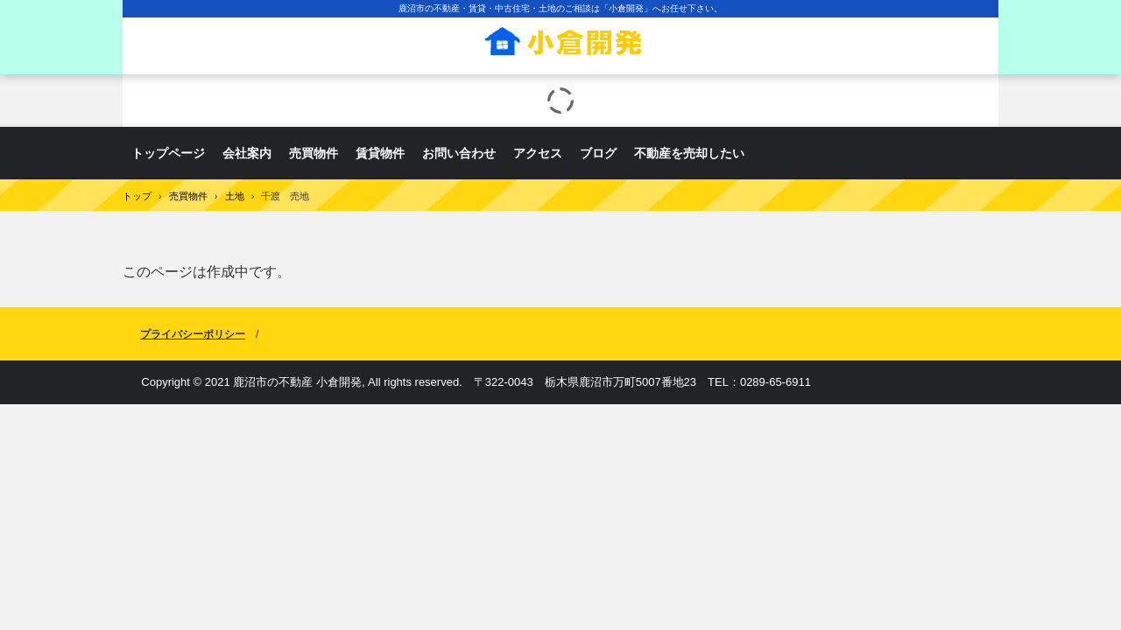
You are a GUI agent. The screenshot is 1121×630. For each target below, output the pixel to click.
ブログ (598, 153)
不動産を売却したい (689, 153)
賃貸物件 (380, 153)
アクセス (537, 153)
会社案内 (246, 153)
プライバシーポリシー (192, 334)
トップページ (168, 153)
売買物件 (313, 153)
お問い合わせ (459, 153)
